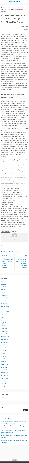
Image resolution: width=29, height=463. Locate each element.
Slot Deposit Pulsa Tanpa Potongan (11, 251)
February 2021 (4, 331)
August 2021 (4, 314)
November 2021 (5, 306)
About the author (5, 231)
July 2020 (3, 350)
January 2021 (4, 334)
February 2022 (4, 298)
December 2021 (5, 303)
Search (2, 407)
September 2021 (5, 311)
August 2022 (4, 281)
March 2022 (4, 295)
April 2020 (3, 358)
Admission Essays (14, 1)
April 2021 (3, 325)
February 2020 (4, 364)
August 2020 (4, 347)
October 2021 (4, 309)
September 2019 (5, 378)
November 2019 (5, 372)
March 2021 (4, 328)
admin (26, 29)
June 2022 (3, 287)
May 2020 (3, 356)
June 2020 (3, 353)
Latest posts (13, 231)
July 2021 (3, 317)
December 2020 (5, 336)
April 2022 (3, 292)
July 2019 (3, 383)
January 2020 (4, 367)
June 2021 (3, 320)
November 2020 (5, 339)
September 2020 (5, 345)
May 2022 (3, 289)
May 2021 (3, 323)
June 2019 (3, 386)
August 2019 (4, 381)
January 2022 (4, 300)
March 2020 (4, 361)
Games (5, 246)
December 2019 (5, 370)
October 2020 (4, 342)
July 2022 (3, 284)
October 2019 (4, 375)
